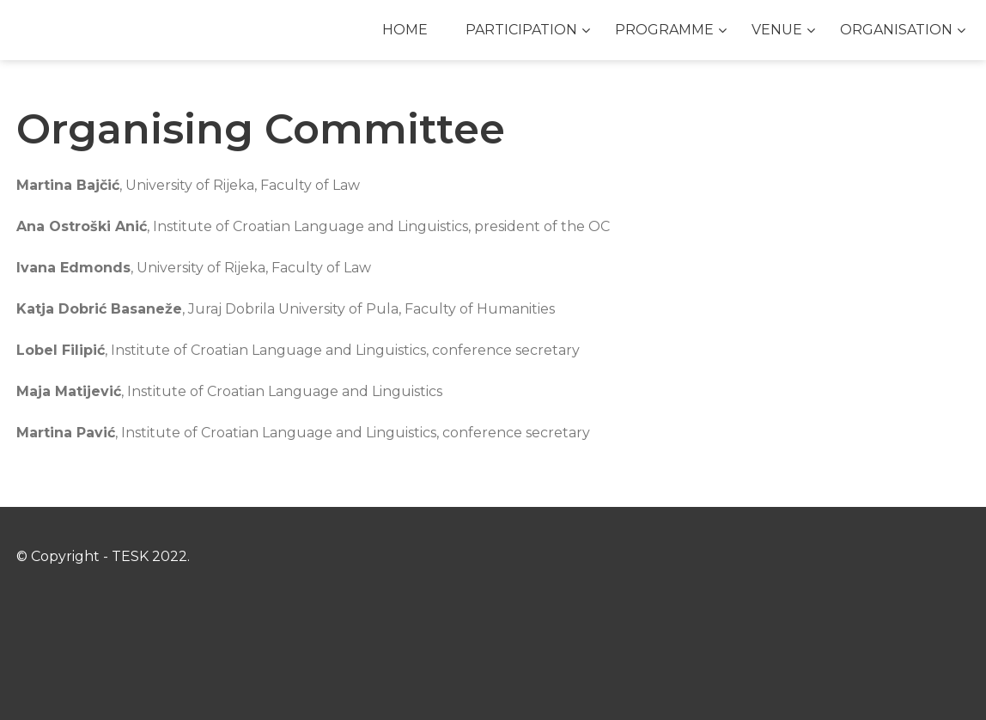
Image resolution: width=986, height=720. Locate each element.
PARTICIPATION (521, 29)
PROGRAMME (664, 29)
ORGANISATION (896, 29)
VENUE (777, 29)
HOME (405, 29)
